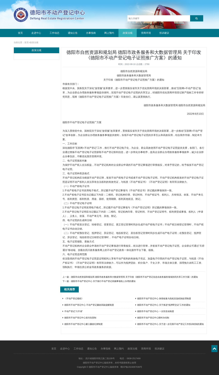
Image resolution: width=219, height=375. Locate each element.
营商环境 (146, 33)
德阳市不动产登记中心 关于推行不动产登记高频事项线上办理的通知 (103, 281)
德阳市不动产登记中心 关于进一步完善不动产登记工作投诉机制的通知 (169, 324)
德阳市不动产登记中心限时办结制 (152, 317)
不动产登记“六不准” (73, 311)
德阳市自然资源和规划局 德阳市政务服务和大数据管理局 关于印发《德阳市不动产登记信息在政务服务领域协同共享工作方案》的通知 (134, 277)
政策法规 (127, 33)
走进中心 (36, 33)
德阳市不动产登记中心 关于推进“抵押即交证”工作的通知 (162, 305)
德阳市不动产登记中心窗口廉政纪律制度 (83, 324)
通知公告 (73, 33)
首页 (20, 33)
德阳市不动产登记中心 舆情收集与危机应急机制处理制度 (163, 298)
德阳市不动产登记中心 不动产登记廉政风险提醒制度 (88, 305)
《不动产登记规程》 (73, 298)
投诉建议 (164, 33)
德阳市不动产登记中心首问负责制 (79, 317)
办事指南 (91, 33)
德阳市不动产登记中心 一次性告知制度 (154, 311)
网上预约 (109, 33)
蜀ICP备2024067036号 (131, 367)
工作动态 (54, 33)
